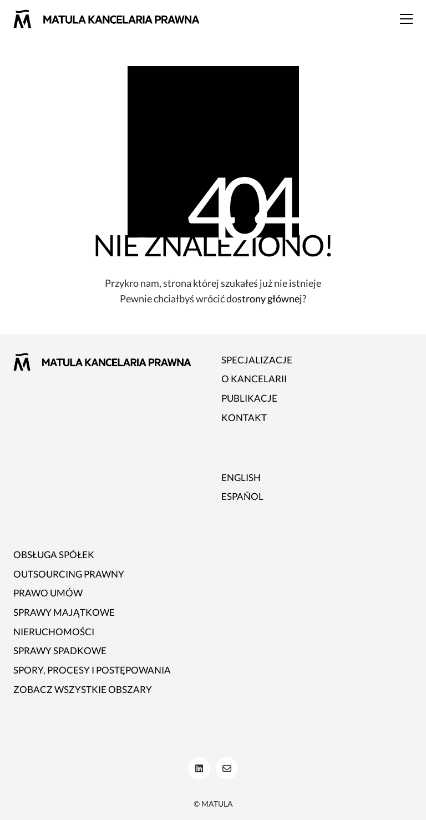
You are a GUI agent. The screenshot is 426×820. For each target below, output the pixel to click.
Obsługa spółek (53, 554)
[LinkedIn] (199, 768)
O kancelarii (254, 378)
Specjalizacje (256, 360)
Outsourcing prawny (68, 574)
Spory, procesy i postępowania (92, 670)
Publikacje (249, 398)
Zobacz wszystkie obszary (82, 689)
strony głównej (269, 298)
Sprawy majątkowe (64, 612)
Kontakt (244, 417)
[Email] (227, 768)
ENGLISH (241, 477)
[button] (406, 19)
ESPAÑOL (242, 496)
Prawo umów (48, 593)
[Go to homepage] (106, 19)
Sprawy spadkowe (59, 650)
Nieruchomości (53, 631)
